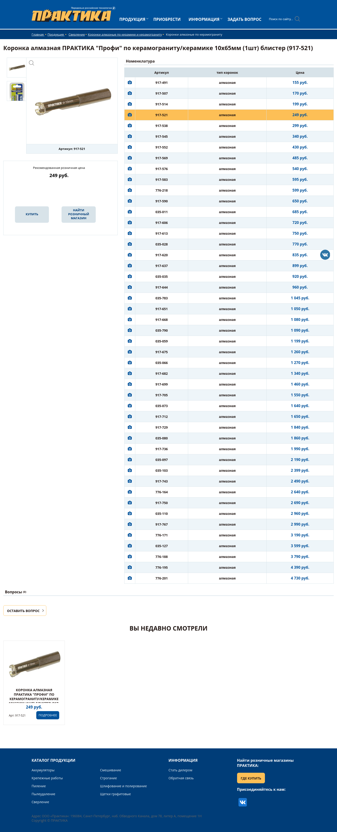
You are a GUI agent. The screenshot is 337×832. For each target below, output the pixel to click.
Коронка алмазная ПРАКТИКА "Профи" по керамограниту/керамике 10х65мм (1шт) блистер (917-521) (34, 699)
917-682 (161, 373)
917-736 (161, 449)
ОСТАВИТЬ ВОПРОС (23, 611)
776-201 (161, 578)
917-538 (161, 125)
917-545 (161, 136)
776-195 (161, 567)
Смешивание (110, 770)
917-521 (161, 115)
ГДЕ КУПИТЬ (251, 778)
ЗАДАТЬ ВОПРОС (244, 19)
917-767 (161, 524)
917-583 (161, 179)
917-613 (161, 233)
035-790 (161, 330)
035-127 (161, 546)
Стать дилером (180, 770)
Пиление (39, 786)
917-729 (161, 427)
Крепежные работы (47, 778)
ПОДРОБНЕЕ (48, 715)
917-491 (161, 82)
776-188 (161, 556)
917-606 (161, 222)
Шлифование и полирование (123, 786)
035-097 (161, 459)
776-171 (161, 535)
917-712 (161, 416)
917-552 (161, 147)
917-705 (161, 395)
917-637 (161, 266)
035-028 (161, 244)
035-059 (161, 341)
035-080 (161, 438)
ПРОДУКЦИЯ (132, 19)
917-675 (161, 352)
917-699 (161, 384)
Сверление (77, 34)
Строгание (108, 778)
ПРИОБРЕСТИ (167, 19)
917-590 (161, 201)
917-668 (161, 319)
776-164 (161, 492)
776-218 (161, 190)
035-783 (161, 298)
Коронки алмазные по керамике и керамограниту (125, 34)
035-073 (161, 406)
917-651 (161, 309)
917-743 (161, 481)
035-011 (161, 212)
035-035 (161, 276)
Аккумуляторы (43, 770)
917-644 (161, 287)
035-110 (161, 513)
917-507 (161, 93)
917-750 (161, 503)
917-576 (161, 169)
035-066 (161, 362)
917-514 (161, 104)
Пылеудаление (43, 794)
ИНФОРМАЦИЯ (204, 19)
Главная (38, 34)
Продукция (56, 34)
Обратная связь (181, 778)
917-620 (161, 255)
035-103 (161, 470)
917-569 (161, 158)
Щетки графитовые (115, 794)
